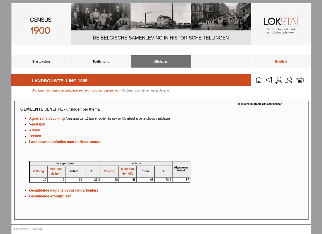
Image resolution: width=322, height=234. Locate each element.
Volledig (38, 171)
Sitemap (37, 229)
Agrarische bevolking (99, 118)
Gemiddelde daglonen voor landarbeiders (64, 190)
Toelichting (101, 61)
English (281, 61)
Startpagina (41, 61)
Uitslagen (161, 61)
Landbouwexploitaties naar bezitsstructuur (65, 142)
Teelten (35, 136)
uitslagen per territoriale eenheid (68, 90)
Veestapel (37, 124)
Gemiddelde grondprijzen (50, 196)
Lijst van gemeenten (105, 90)
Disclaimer (21, 229)
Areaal (34, 130)
